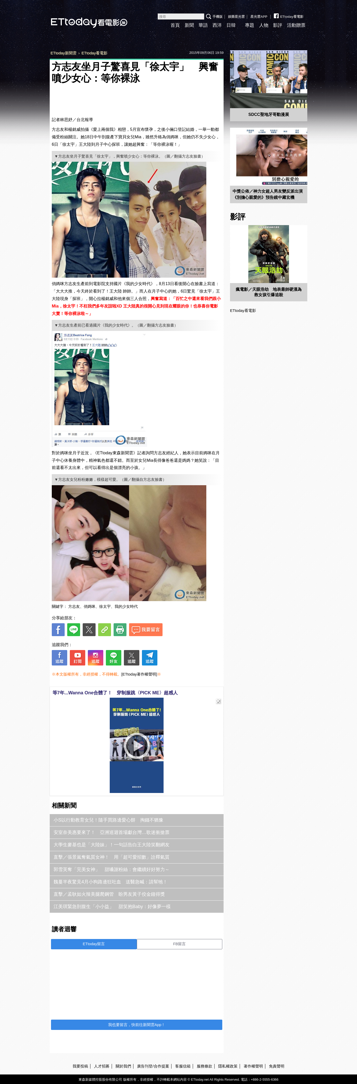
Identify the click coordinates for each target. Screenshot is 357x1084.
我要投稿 (80, 1066)
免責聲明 (276, 1066)
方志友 (74, 606)
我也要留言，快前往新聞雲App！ (136, 1024)
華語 (203, 25)
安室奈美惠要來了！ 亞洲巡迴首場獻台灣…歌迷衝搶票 (111, 832)
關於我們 (123, 1066)
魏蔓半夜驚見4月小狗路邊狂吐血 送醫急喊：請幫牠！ (110, 881)
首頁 (175, 25)
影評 (277, 25)
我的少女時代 (126, 606)
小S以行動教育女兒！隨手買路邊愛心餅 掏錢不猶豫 (108, 820)
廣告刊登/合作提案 (153, 1066)
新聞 (189, 25)
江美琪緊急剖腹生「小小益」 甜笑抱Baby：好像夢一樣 (112, 906)
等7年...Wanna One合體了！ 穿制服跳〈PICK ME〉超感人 (115, 692)
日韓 (231, 25)
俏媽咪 (89, 606)
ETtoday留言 (94, 944)
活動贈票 (296, 25)
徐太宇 (105, 606)
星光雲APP (258, 17)
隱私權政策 (227, 1066)
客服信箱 (183, 1066)
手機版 (217, 17)
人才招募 (101, 1066)
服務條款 (204, 1066)
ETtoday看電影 (81, 18)
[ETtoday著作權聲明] (139, 674)
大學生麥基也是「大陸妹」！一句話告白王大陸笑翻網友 (111, 844)
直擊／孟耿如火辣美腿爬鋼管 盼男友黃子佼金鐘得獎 (109, 894)
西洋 (217, 25)
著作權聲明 (253, 1066)
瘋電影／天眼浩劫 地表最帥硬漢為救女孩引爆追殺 (269, 292)
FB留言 (179, 944)
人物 (263, 25)
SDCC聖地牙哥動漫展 (268, 114)
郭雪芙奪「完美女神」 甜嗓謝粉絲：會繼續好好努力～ (111, 869)
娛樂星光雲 (236, 17)
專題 (249, 25)
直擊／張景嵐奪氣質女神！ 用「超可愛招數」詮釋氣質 (111, 857)
